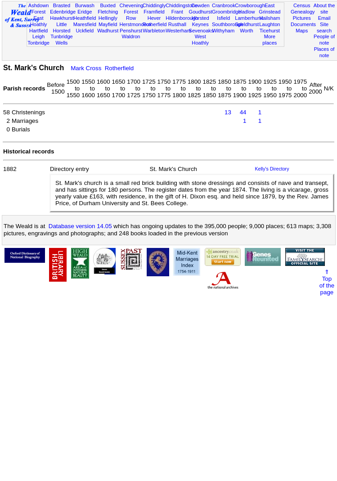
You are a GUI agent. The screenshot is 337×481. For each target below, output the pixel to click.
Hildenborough (182, 18)
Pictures (302, 18)
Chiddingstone (182, 5)
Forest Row (131, 15)
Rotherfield (155, 24)
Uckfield (85, 30)
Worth (246, 30)
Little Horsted (62, 27)
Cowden (200, 5)
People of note (324, 39)
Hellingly (108, 18)
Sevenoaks (201, 30)
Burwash (84, 5)
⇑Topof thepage (326, 282)
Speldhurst (247, 24)
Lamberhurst (249, 18)
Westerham (178, 30)
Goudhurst (200, 11)
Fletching (108, 11)
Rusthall (177, 24)
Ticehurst (270, 30)
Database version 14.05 (80, 226)
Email (324, 18)
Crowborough (250, 5)
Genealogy (303, 11)
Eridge (84, 11)
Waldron (131, 36)
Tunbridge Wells (61, 39)
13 (228, 112)
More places (269, 39)
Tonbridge (38, 42)
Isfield (223, 18)
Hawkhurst (61, 18)
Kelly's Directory (272, 168)
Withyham (223, 30)
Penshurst (131, 30)
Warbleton (154, 30)
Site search (324, 27)
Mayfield (108, 24)
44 (243, 112)
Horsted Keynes (200, 21)
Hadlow (246, 11)
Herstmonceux (135, 24)
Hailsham (269, 18)
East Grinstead (269, 8)
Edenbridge (63, 11)
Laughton (269, 24)
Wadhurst (107, 30)
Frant (177, 11)
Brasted (61, 5)
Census (301, 5)
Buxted (108, 5)
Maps (302, 30)
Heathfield (84, 18)
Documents (303, 24)
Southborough (227, 24)
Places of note (324, 52)
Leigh (38, 36)
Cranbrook (223, 5)
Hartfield (38, 30)
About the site (324, 8)
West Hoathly (200, 39)
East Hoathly (38, 21)
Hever (154, 18)
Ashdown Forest (38, 8)
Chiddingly (154, 5)
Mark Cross (86, 68)
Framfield (154, 11)
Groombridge (226, 11)
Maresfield (84, 24)
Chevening (131, 5)
